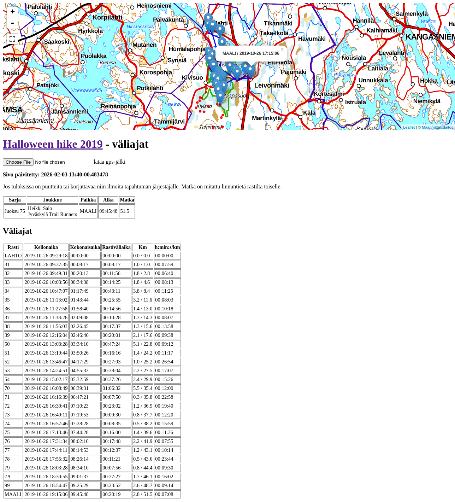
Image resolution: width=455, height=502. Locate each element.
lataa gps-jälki (64, 162)
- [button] (12, 23)
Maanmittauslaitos (437, 127)
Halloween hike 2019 (53, 144)
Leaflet (409, 127)
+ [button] (12, 12)
